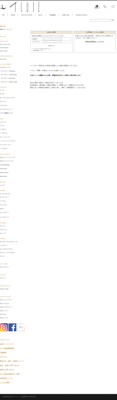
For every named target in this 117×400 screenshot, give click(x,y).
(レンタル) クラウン (6, 249)
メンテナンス (4, 217)
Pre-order (3, 36)
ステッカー (3, 205)
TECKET (3, 275)
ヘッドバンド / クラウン (8, 141)
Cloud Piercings (4, 165)
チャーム (3, 101)
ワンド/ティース (5, 145)
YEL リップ (4, 311)
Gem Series (3, 168)
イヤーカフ (3, 105)
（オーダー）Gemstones (7, 71)
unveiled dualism (4, 47)
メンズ (2, 185)
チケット (3, 278)
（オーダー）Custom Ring (8, 75)
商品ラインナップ (6, 29)
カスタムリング (5, 67)
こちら (49, 70)
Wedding (2, 238)
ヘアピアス (3, 133)
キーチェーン (4, 197)
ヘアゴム (3, 201)
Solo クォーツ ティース (7, 157)
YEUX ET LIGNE (26, 15)
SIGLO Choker (3, 51)
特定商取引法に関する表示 (28, 396)
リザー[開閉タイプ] (6, 113)
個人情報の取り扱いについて (10, 396)
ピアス (2, 94)
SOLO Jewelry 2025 (5, 44)
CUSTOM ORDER (5, 64)
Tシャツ (2, 226)
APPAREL (3, 223)
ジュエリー (3, 245)
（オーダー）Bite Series (7, 78)
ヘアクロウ (3, 148)
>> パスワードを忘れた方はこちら (41, 48)
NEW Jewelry (4, 41)
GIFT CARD (4, 264)
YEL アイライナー (6, 307)
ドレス (2, 256)
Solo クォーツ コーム (7, 161)
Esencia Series (4, 172)
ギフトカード (4, 267)
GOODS (2, 190)
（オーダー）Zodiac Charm (8, 82)
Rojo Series (3, 176)
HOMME (3, 182)
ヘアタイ (3, 129)
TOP (3, 15)
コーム (2, 125)
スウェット (3, 229)
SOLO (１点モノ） (5, 154)
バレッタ (3, 122)
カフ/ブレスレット (6, 109)
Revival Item (3, 59)
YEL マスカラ (4, 303)
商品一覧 (2, 26)
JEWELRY (3, 87)
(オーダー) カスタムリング (8, 242)
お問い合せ (65, 15)
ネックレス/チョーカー (7, 98)
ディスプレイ (4, 212)
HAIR (2, 119)
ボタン (2, 209)
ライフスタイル (5, 194)
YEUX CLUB (4, 289)
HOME (13, 15)
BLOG (41, 15)
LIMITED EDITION (6, 56)
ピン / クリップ (5, 137)
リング (2, 90)
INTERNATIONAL (81, 15)
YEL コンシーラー (6, 300)
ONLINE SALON (5, 286)
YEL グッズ (4, 318)
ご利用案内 (52, 15)
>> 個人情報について (37, 50)
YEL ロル (3, 314)
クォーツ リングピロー (7, 252)
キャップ (3, 233)
